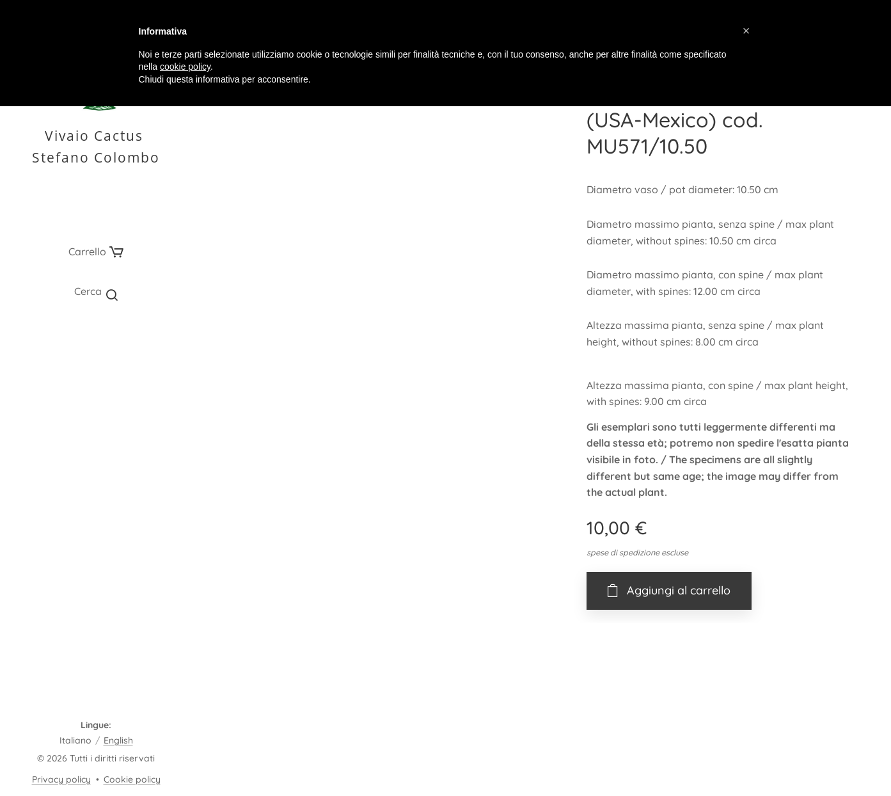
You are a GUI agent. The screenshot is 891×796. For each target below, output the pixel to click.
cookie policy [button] (185, 66)
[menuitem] (96, 344)
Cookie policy (132, 779)
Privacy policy (61, 779)
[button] (96, 291)
